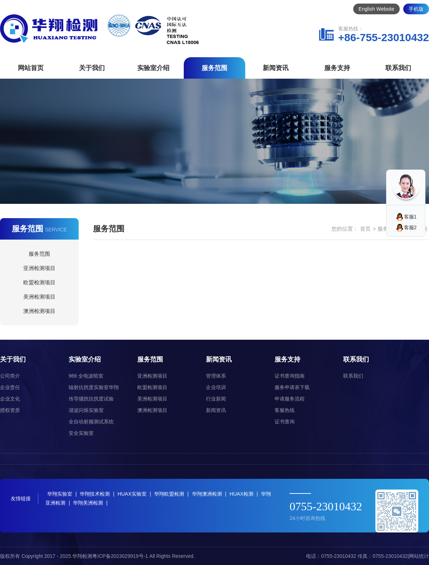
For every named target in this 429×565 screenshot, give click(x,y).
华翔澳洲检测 (207, 494)
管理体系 (216, 376)
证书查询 (285, 421)
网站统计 (419, 556)
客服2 (410, 227)
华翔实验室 (59, 494)
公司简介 (10, 376)
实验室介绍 (153, 68)
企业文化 (10, 399)
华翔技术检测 (95, 494)
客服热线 (285, 410)
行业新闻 (216, 399)
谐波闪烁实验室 (86, 410)
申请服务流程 (290, 399)
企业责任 (10, 387)
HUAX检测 (241, 494)
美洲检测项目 (39, 297)
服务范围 (214, 68)
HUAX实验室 (132, 494)
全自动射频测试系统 (91, 421)
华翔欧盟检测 (169, 494)
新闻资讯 (276, 68)
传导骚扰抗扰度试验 (91, 399)
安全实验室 (81, 433)
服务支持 (337, 68)
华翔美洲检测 (88, 503)
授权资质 (10, 410)
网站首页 (31, 68)
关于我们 (92, 68)
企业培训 (216, 387)
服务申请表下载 (292, 387)
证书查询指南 (290, 376)
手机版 (416, 9)
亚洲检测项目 (39, 268)
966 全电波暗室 (86, 376)
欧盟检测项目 (39, 282)
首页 (365, 229)
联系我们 (398, 68)
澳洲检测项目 (39, 311)
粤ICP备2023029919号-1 (120, 556)
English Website (376, 9)
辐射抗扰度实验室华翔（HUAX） (94, 388)
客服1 (410, 217)
